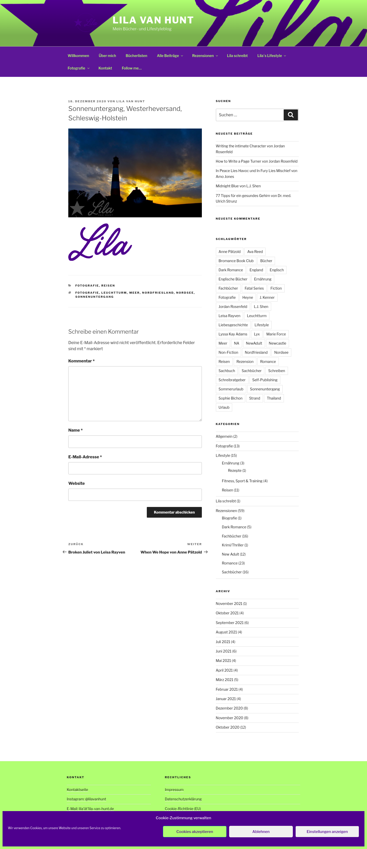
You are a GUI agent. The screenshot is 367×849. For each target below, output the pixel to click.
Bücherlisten (136, 55)
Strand (254, 398)
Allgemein (224, 436)
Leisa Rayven (230, 316)
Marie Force (276, 334)
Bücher (266, 261)
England (256, 270)
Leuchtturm (114, 292)
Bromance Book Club (236, 261)
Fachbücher (228, 288)
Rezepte (235, 470)
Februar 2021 (227, 689)
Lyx (257, 334)
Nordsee (185, 292)
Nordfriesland (158, 292)
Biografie (229, 518)
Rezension (245, 361)
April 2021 (224, 670)
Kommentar (81, 361)
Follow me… (132, 68)
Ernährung (262, 279)
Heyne (247, 297)
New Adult (230, 554)
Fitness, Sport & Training (242, 481)
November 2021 (229, 603)
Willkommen (78, 55)
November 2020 (229, 718)
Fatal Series (254, 288)
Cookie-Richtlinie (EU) (183, 808)
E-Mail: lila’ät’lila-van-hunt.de (90, 808)
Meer (134, 292)
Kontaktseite (77, 789)
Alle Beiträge (170, 55)
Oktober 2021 (227, 613)
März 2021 (224, 679)
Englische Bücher (233, 279)
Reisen (108, 285)
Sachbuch (227, 371)
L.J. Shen (261, 306)
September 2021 (230, 622)
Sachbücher (251, 371)
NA (236, 343)
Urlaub (224, 407)
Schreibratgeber (232, 380)
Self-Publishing (265, 380)
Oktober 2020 (228, 727)
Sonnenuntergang (94, 297)
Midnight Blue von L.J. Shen (238, 186)
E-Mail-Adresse (85, 457)
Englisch (277, 270)
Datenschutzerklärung (183, 799)
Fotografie (79, 68)
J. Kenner (267, 297)
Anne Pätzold (230, 251)
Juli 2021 (223, 642)
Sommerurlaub (231, 389)
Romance (268, 361)
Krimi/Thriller (233, 545)
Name (75, 430)
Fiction (276, 288)
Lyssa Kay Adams (233, 334)
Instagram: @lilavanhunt (86, 799)
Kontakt (105, 68)
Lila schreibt (237, 55)
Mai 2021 (223, 660)
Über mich (107, 55)
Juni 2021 (223, 651)
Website (76, 483)
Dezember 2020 (229, 708)
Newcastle (277, 343)
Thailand (274, 398)
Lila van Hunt (153, 20)
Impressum (174, 789)
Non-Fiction (228, 352)
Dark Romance (231, 270)
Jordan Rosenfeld (233, 306)
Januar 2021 (226, 699)
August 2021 (226, 632)
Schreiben (276, 371)
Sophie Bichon (231, 398)
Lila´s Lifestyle (272, 55)
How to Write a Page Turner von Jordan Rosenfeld (257, 161)
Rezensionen (205, 55)
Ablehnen (261, 831)
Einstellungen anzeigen (327, 831)
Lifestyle (262, 325)
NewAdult (254, 343)
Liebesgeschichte (233, 325)
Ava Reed (255, 251)
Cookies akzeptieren (194, 831)
